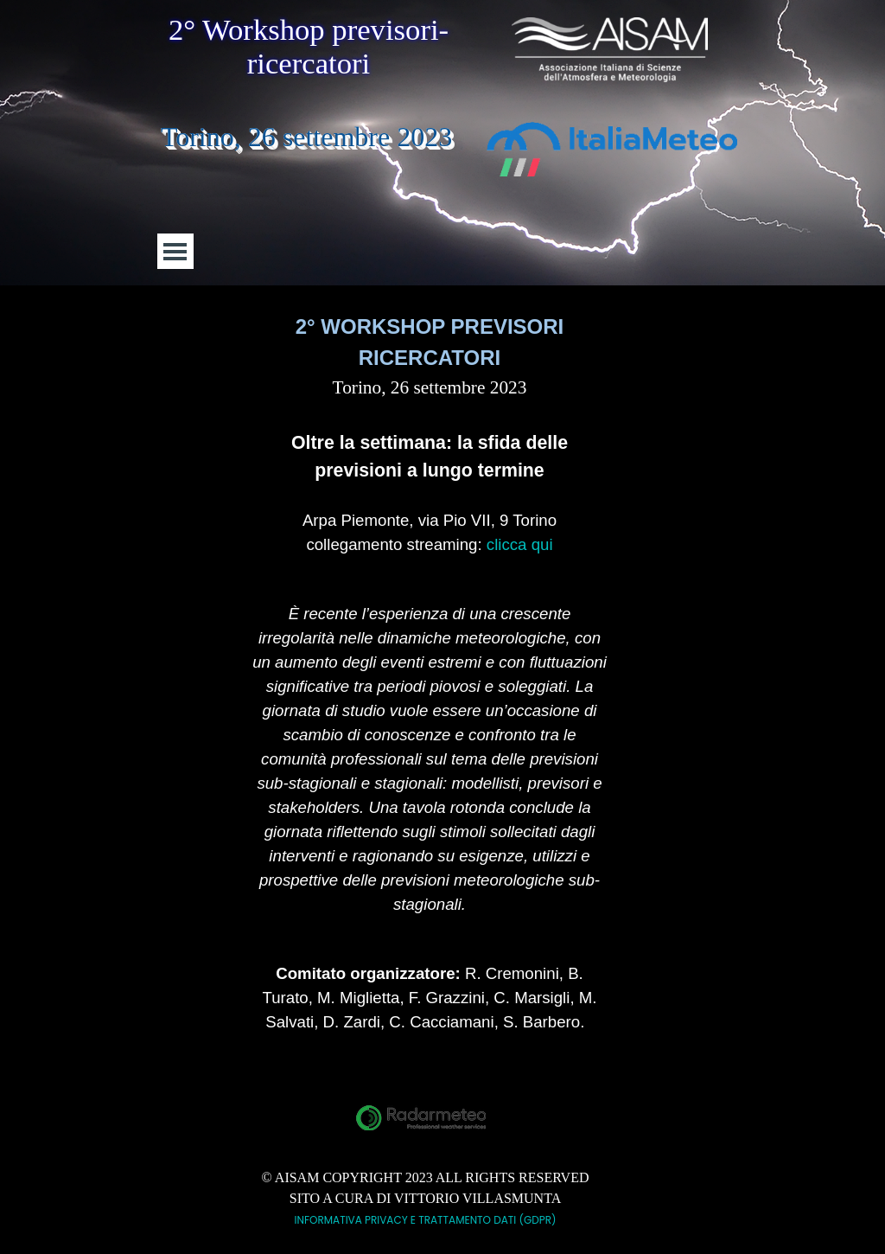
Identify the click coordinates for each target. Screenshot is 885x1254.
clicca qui (520, 544)
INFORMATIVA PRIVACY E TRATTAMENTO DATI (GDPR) (426, 1219)
